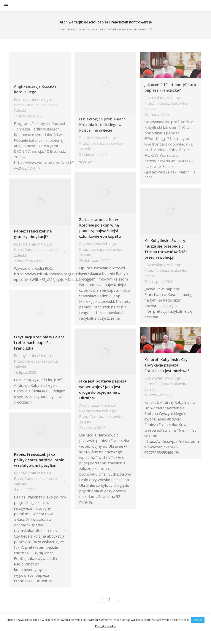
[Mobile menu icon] (6, 5)
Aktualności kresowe (97, 405)
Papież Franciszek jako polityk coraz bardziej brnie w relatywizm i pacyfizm (39, 460)
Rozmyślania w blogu (97, 243)
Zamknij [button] (197, 620)
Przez (101, 252)
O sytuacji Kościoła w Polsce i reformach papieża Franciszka (39, 342)
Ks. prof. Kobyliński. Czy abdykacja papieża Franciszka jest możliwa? (166, 365)
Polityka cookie (105, 626)
